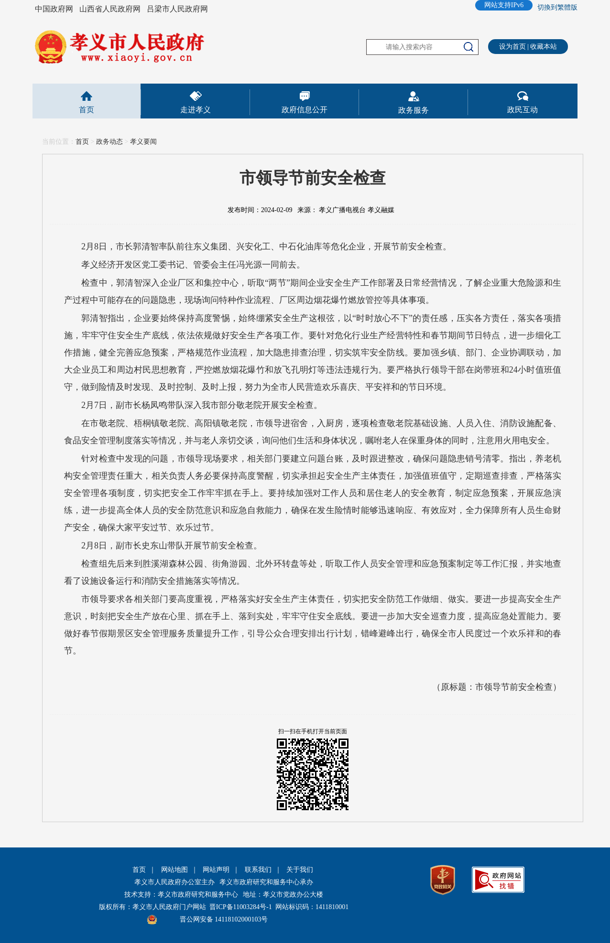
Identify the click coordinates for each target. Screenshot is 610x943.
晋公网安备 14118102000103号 (224, 919)
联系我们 (258, 869)
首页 (86, 110)
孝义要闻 (143, 141)
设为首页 (512, 46)
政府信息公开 (304, 110)
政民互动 (522, 110)
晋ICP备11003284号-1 (240, 907)
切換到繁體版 (557, 7)
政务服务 (413, 110)
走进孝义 (195, 110)
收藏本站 (543, 46)
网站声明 (216, 869)
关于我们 (299, 869)
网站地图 (174, 869)
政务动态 (109, 141)
